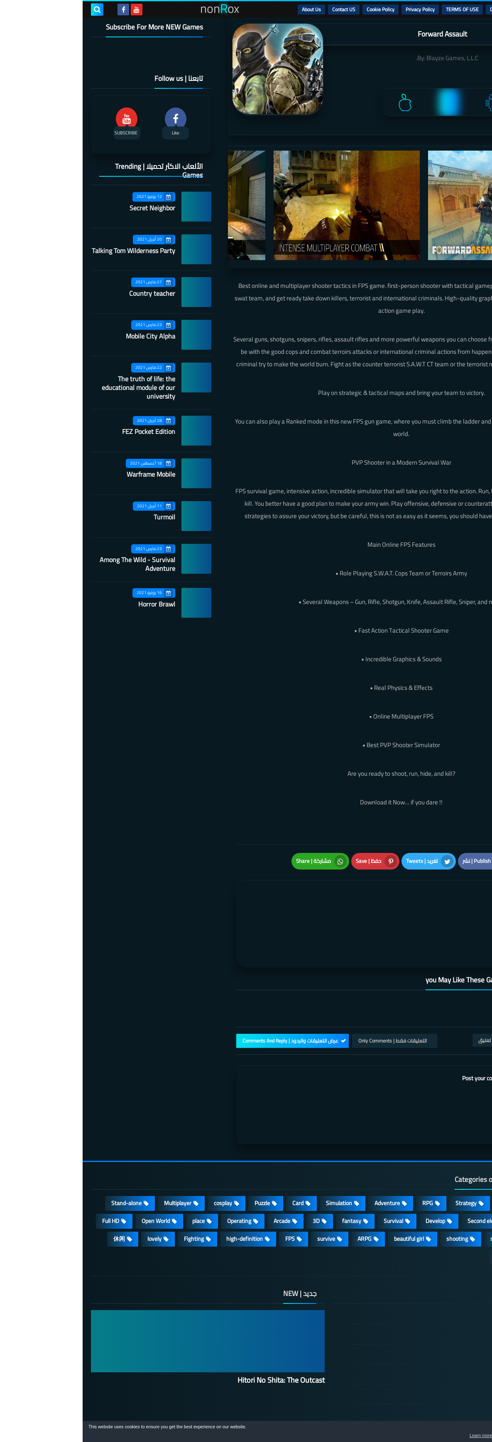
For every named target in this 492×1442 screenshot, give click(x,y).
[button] (460, 1432)
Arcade (199, 1175)
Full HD (28, 1175)
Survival (311, 1175)
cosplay (140, 1157)
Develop (352, 1175)
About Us (228, 9)
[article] (238, 898)
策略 (464, 1211)
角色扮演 (424, 1211)
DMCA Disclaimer (425, 9)
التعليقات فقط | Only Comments (310, 995)
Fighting (111, 1193)
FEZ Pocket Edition (66, 431)
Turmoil (82, 517)
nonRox (421, 1416)
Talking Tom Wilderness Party (51, 250)
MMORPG (458, 1193)
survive (243, 1193)
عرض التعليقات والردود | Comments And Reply (208, 995)
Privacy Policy (337, 9)
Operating (156, 1175)
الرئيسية (463, 9)
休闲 (36, 1193)
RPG (345, 1157)
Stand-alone (44, 1157)
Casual (424, 1157)
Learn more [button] (411, 1435)
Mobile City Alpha (68, 336)
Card (215, 1157)
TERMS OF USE (379, 9)
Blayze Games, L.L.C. (364, 58)
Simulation (256, 1157)
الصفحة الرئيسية (437, 1269)
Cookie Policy (298, 9)
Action (462, 1157)
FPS (207, 1193)
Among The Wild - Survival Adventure (55, 564)
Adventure (304, 1157)
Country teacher (70, 293)
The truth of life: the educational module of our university (56, 387)
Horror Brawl (74, 604)
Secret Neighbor (70, 208)
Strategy (383, 1157)
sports (415, 1193)
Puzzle (179, 1157)
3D (233, 1175)
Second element (404, 1175)
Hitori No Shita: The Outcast (198, 1335)
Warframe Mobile (68, 474)
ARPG (282, 1193)
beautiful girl (326, 1193)
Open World (73, 1175)
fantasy (269, 1175)
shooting (374, 1193)
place (116, 1175)
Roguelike (458, 1175)
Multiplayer (95, 1157)
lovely (72, 1193)
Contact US (261, 9)
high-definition (162, 1193)
